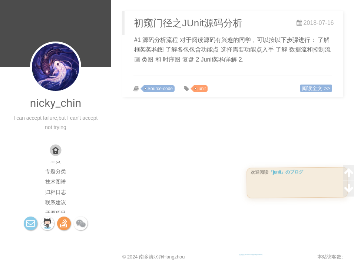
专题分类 (55, 171)
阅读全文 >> (316, 88)
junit (202, 88)
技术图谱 (55, 182)
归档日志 (55, 192)
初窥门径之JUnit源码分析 (188, 23)
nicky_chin (56, 102)
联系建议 (55, 202)
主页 (55, 161)
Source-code (160, 88)
